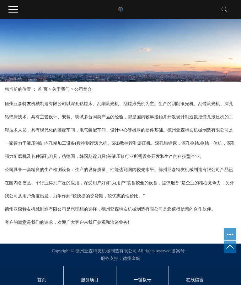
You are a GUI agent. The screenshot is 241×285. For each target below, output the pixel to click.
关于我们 (61, 89)
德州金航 (131, 258)
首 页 (43, 89)
